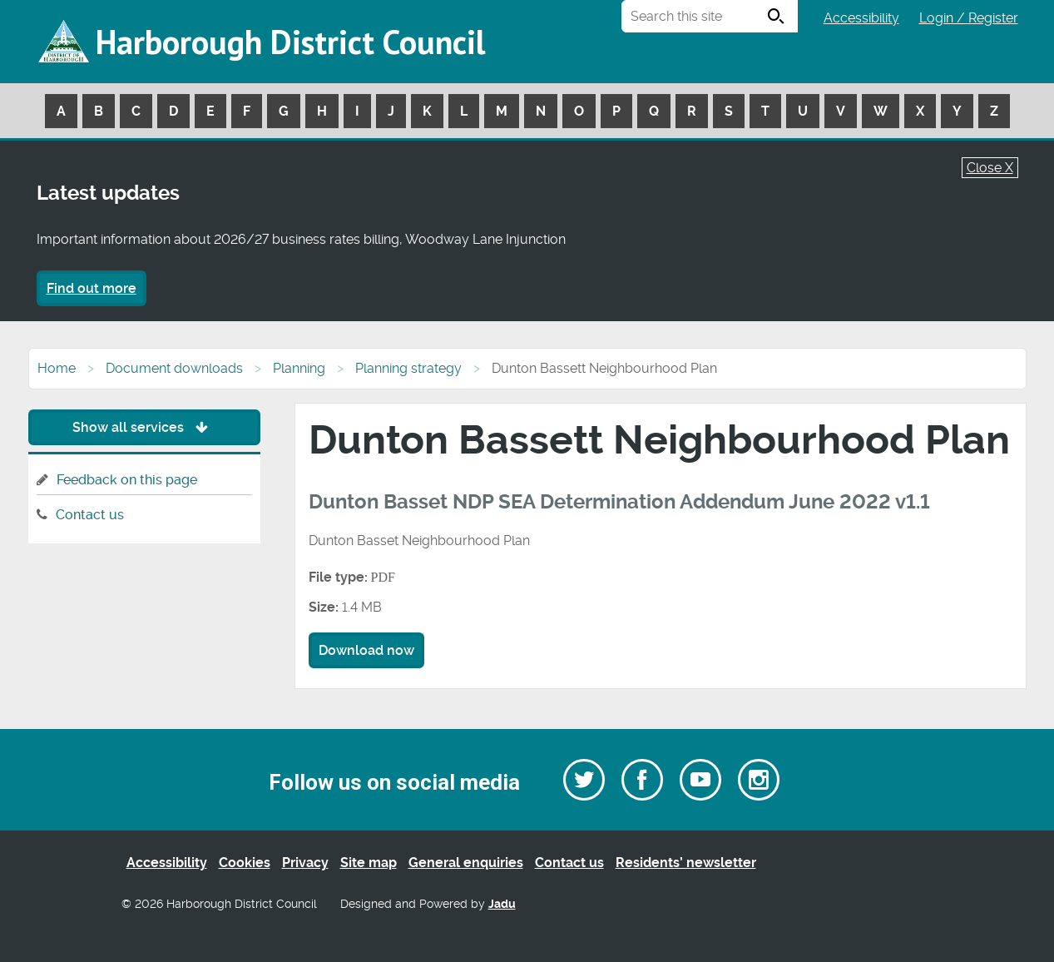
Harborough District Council (290, 41)
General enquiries (465, 862)
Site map (368, 862)
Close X (990, 168)
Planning (299, 368)
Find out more (91, 288)
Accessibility (861, 18)
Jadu (502, 904)
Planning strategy (408, 368)
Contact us (90, 515)
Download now (366, 650)
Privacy (305, 862)
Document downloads (174, 368)
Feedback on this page (127, 480)
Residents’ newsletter (686, 862)
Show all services (144, 427)
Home (56, 368)
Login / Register (968, 18)
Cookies (244, 862)
